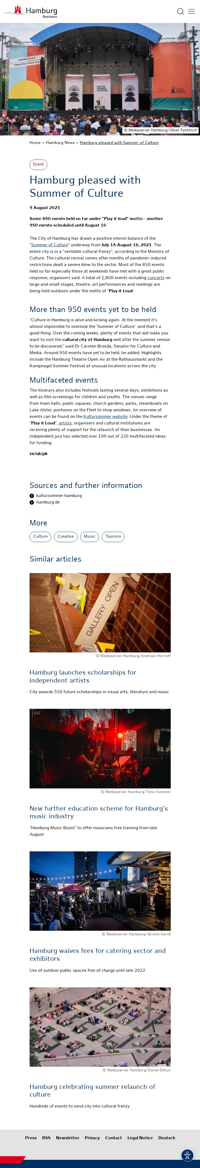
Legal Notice (140, 1138)
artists (65, 423)
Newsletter (67, 1138)
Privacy (92, 1138)
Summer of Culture (49, 245)
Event (38, 165)
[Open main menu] (191, 11)
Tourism (113, 537)
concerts (155, 278)
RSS (46, 1138)
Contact (113, 1138)
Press (31, 1138)
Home (35, 143)
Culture (40, 537)
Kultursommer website (105, 417)
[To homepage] (30, 11)
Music (89, 537)
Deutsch (166, 1138)
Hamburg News (60, 143)
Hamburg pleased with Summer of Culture (119, 143)
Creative (65, 537)
